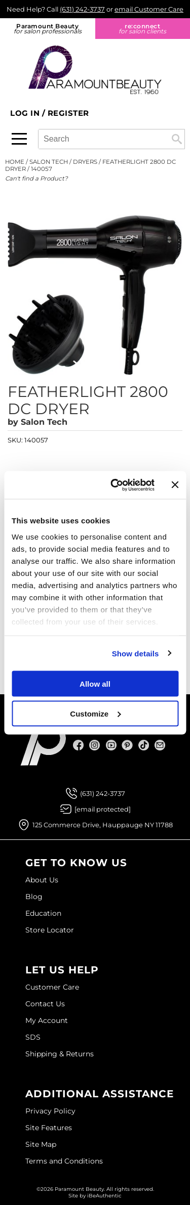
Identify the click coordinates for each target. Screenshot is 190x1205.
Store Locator (49, 929)
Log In (26, 113)
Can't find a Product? (36, 178)
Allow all (95, 684)
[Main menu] (19, 139)
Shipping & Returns (59, 1053)
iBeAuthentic (104, 1195)
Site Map (40, 1144)
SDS (33, 1037)
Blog (34, 896)
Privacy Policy (50, 1110)
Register (68, 113)
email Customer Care (149, 9)
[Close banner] (174, 484)
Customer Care (52, 987)
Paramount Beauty (47, 28)
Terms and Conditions (64, 1161)
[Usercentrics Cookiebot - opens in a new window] (115, 485)
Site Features (48, 1127)
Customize (95, 713)
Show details (135, 653)
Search (177, 139)
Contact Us (45, 1003)
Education (43, 913)
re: (142, 28)
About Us (41, 879)
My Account (46, 1020)
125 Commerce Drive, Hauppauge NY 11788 (102, 825)
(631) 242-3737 (82, 9)
